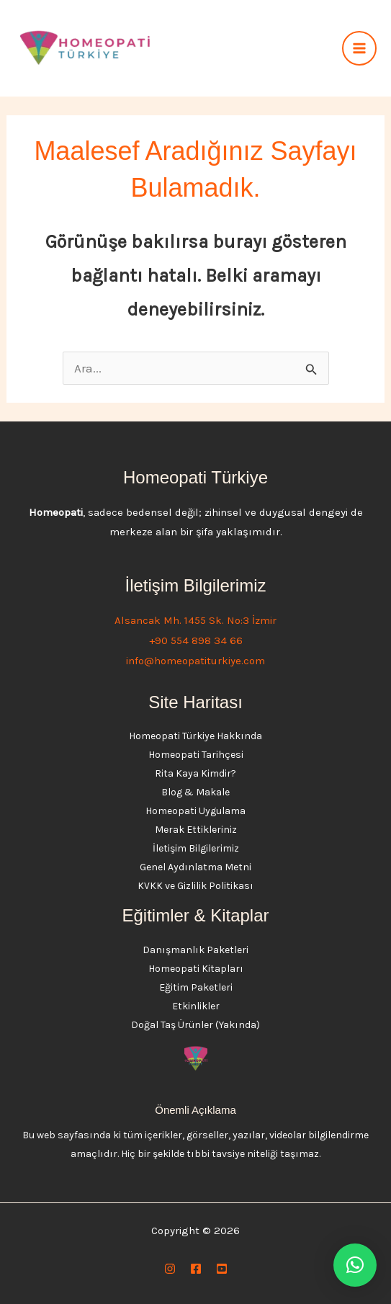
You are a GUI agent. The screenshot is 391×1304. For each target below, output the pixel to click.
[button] (355, 1265)
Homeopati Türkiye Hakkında (195, 736)
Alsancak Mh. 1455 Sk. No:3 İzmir (195, 620)
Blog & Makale (195, 792)
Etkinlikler (196, 1006)
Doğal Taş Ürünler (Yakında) (195, 1025)
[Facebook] (196, 1268)
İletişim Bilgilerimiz (196, 848)
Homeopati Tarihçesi (195, 755)
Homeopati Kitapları (195, 969)
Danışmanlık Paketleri (195, 950)
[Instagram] (170, 1268)
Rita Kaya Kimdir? (195, 773)
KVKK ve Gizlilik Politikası (195, 886)
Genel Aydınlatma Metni (195, 867)
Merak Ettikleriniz (196, 829)
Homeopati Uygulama (195, 811)
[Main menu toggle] (359, 48)
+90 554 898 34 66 (196, 640)
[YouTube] (222, 1268)
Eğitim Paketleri (196, 987)
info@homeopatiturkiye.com (195, 660)
